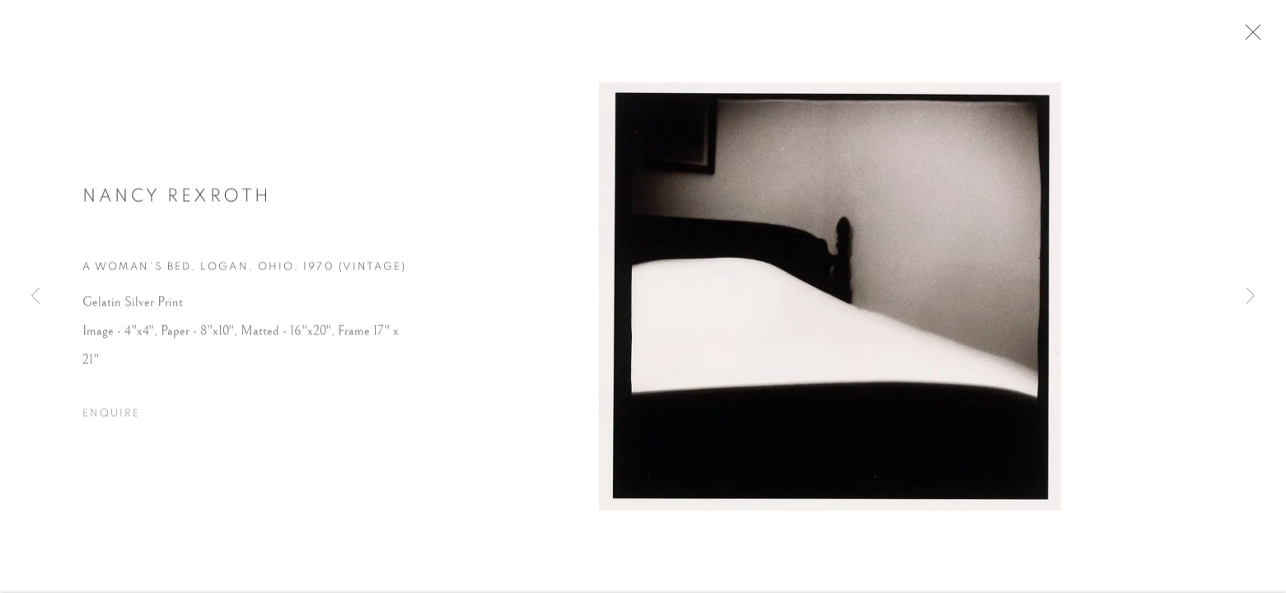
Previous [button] (35, 296)
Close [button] (1260, 37)
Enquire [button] (111, 419)
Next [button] (1250, 296)
